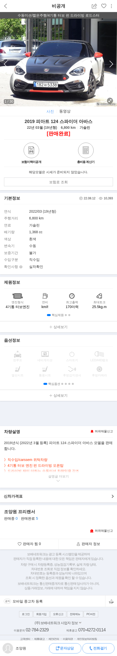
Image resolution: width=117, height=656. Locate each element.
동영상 (65, 111)
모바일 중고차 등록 (28, 601)
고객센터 (25, 638)
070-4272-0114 (91, 629)
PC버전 (90, 614)
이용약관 (68, 638)
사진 (50, 111)
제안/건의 (53, 638)
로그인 (26, 614)
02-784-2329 (37, 629)
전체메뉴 (75, 614)
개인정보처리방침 (87, 638)
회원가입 (41, 614)
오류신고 (58, 614)
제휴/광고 (39, 638)
